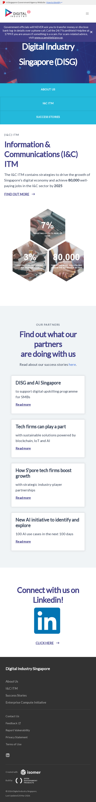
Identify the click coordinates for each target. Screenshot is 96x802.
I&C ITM (12, 688)
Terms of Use (13, 744)
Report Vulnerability (18, 730)
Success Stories (16, 695)
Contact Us (12, 716)
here (72, 364)
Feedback (11, 723)
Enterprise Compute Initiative (26, 702)
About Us (12, 681)
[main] (48, 340)
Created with (26, 772)
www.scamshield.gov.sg (48, 37)
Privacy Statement (17, 737)
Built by (24, 780)
